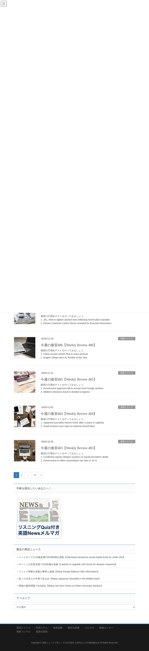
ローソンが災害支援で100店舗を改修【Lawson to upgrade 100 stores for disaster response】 (68, 564)
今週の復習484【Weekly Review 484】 (69, 414)
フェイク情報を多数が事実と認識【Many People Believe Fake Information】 (59, 571)
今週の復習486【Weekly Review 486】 (69, 345)
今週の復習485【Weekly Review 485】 (69, 379)
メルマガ (89, 627)
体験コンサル (23, 631)
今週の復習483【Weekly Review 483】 (69, 448)
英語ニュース (23, 627)
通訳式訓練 (73, 627)
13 (34, 475)
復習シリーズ (127, 338)
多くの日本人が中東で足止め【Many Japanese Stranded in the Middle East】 (60, 578)
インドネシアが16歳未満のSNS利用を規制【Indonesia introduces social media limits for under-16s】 (72, 557)
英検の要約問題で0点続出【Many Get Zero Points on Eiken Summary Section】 (61, 585)
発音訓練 (57, 627)
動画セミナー (106, 627)
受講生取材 (42, 631)
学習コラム (42, 627)
